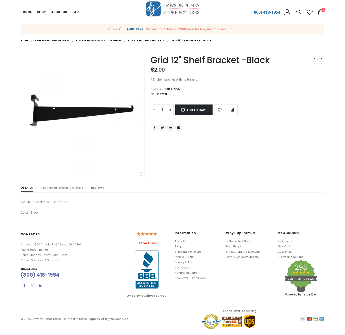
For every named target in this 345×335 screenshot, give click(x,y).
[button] (140, 174)
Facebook (154, 128)
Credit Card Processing (240, 311)
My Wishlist (284, 252)
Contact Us (182, 267)
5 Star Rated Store (238, 241)
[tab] (27, 188)
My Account (285, 241)
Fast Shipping (235, 246)
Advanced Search (187, 273)
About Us (181, 241)
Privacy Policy (184, 262)
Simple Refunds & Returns (243, 252)
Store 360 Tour (184, 257)
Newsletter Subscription (190, 278)
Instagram (32, 285)
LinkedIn (170, 128)
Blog (178, 246)
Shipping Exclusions (188, 252)
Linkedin (40, 285)
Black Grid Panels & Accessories (99, 41)
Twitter (162, 128)
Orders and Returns (290, 257)
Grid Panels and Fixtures (52, 41)
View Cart (283, 246)
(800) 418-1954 (266, 12)
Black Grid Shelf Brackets (146, 41)
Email (178, 128)
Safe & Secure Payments (242, 257)
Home (27, 12)
